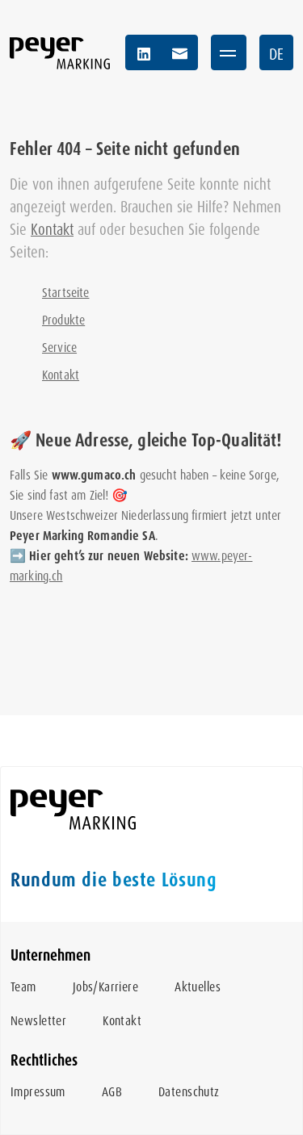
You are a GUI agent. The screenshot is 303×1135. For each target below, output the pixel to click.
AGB (112, 1091)
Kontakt (52, 230)
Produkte (63, 320)
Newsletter (38, 1020)
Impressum (38, 1091)
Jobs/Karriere (105, 986)
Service (59, 347)
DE (276, 54)
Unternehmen (50, 955)
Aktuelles (198, 986)
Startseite (66, 292)
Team (23, 986)
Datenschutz (189, 1091)
